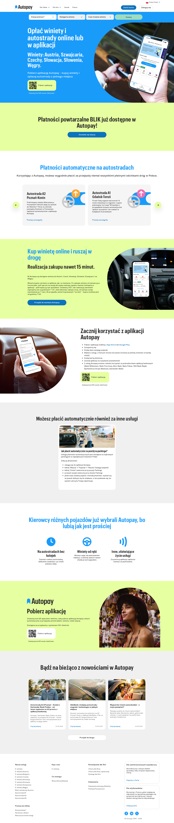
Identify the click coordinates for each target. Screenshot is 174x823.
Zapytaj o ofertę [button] (132, 780)
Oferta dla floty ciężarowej (98, 771)
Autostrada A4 (20, 798)
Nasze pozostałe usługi (24, 815)
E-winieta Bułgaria (22, 774)
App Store (111, 344)
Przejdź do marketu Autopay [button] (46, 302)
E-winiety (19, 769)
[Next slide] (158, 205)
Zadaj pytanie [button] (131, 806)
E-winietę (55, 769)
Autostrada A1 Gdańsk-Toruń (101, 195)
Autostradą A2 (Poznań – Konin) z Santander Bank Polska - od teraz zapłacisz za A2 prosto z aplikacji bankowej (45, 708)
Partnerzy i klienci (22, 813)
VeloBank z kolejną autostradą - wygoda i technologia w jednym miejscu (84, 707)
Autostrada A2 (20, 795)
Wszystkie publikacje (60, 781)
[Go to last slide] (16, 205)
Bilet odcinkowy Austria (24, 790)
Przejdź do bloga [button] (87, 737)
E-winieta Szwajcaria (23, 785)
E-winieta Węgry (21, 787)
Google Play (124, 344)
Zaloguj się (146, 7)
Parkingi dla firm (94, 774)
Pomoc (74, 7)
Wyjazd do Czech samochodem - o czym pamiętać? (125, 706)
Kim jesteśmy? (20, 810)
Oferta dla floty (94, 769)
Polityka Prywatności (96, 789)
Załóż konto (128, 7)
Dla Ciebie (43, 7)
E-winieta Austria (22, 771)
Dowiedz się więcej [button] (87, 134)
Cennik (66, 7)
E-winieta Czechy (22, 777)
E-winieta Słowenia (22, 782)
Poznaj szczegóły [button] (34, 220)
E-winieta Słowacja (22, 779)
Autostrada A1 (20, 793)
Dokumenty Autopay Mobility (99, 786)
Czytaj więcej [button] (35, 726)
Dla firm (56, 7)
